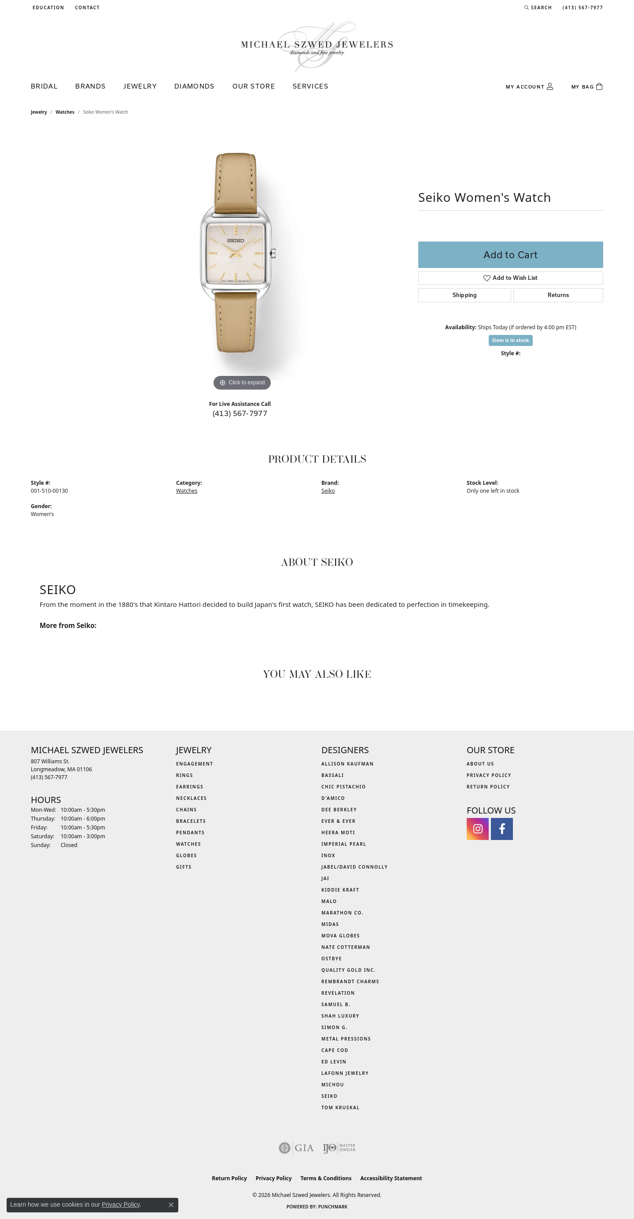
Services (310, 86)
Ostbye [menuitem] (331, 958)
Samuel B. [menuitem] (335, 1004)
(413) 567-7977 (240, 413)
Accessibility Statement (391, 1178)
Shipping (465, 295)
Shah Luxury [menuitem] (340, 1016)
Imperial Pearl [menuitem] (343, 844)
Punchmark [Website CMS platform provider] (333, 1207)
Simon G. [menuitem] (334, 1027)
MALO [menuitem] (329, 901)
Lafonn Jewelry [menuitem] (345, 1073)
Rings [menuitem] (184, 775)
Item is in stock (510, 340)
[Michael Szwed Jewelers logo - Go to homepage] (317, 46)
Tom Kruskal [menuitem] (340, 1107)
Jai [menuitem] (325, 878)
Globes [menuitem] (186, 855)
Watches (65, 112)
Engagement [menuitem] (195, 764)
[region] (242, 261)
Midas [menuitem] (330, 924)
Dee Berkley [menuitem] (339, 809)
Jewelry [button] (140, 86)
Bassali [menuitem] (332, 775)
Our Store (253, 86)
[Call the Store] (49, 777)
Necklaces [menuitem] (191, 798)
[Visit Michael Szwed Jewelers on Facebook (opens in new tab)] (502, 829)
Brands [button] (90, 86)
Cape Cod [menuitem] (335, 1050)
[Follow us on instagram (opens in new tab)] (478, 829)
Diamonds (194, 86)
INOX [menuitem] (328, 855)
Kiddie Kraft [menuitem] (340, 890)
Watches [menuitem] (188, 844)
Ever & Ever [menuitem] (338, 821)
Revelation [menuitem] (338, 993)
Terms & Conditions (326, 1178)
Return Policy (488, 787)
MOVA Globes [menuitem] (340, 936)
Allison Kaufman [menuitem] (347, 764)
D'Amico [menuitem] (333, 798)
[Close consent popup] (171, 1205)
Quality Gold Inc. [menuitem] (348, 970)
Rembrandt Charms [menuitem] (350, 981)
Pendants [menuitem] (190, 832)
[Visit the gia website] (296, 1148)
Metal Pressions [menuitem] (346, 1039)
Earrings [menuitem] (189, 787)
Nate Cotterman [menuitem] (346, 947)
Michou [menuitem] (332, 1084)
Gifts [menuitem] (184, 867)
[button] (47, 7)
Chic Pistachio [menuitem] (343, 787)
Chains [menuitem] (186, 809)
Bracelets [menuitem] (191, 821)
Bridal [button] (44, 86)
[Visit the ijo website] (339, 1148)
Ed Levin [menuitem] (333, 1062)
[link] (86, 7)
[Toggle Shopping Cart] (587, 87)
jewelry (39, 112)
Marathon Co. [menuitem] (342, 913)
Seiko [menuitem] (329, 1096)
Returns (558, 295)
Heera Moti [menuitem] (338, 832)
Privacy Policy (489, 775)
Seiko (328, 490)
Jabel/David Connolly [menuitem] (354, 867)
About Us (480, 764)
